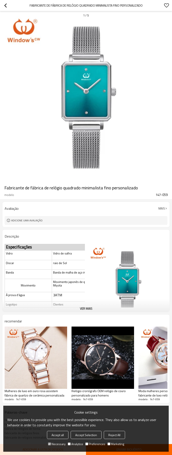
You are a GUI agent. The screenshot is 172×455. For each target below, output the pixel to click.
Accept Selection (86, 435)
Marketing (116, 444)
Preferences (95, 444)
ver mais (86, 308)
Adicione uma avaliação (27, 220)
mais (161, 208)
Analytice (75, 444)
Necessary (57, 444)
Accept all (58, 435)
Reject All (114, 435)
